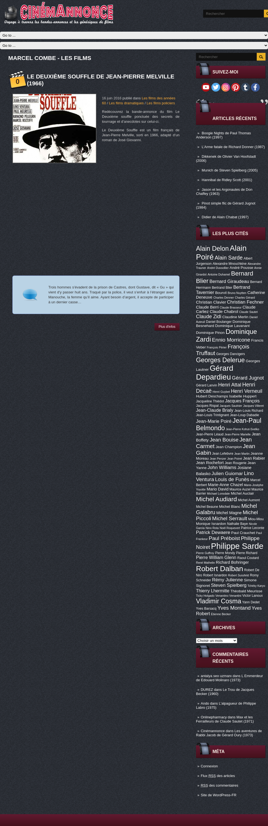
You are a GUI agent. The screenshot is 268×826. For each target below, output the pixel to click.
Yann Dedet (250, 602)
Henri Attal (229, 385)
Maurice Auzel (240, 489)
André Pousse (241, 268)
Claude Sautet (248, 312)
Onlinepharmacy (214, 717)
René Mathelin (205, 562)
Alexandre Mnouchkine (229, 264)
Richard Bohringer (232, 562)
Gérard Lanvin (206, 385)
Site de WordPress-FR (218, 795)
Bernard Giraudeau (229, 281)
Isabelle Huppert (242, 396)
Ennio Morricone (231, 340)
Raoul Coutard (248, 558)
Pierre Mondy (225, 553)
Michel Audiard (216, 499)
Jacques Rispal (207, 406)
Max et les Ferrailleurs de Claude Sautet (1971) (225, 719)
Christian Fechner (245, 302)
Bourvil (221, 293)
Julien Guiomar (227, 473)
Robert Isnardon (215, 575)
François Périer (216, 347)
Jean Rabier (254, 458)
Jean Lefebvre (222, 454)
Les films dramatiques (126, 103)
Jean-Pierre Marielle (238, 434)
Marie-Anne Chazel (225, 484)
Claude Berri (207, 307)
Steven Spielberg (229, 585)
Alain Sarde (229, 258)
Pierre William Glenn (216, 557)
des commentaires (219, 785)
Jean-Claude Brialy (214, 410)
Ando (205, 703)
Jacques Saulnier (231, 405)
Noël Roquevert (230, 528)
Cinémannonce (213, 731)
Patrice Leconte (252, 528)
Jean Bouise (224, 440)
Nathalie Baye (237, 524)
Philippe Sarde (237, 545)
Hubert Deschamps (212, 396)
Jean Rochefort (210, 462)
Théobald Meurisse (246, 591)
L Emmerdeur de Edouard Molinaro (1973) (229, 678)
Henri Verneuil (246, 391)
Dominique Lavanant (232, 326)
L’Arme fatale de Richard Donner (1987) (233, 147)
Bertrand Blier (222, 288)
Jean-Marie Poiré (213, 421)
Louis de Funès (232, 479)
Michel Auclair (242, 493)
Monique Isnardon (211, 524)
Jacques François (242, 400)
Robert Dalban (219, 569)
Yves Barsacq (206, 608)
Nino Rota (212, 528)
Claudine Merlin (235, 317)
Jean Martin (242, 453)
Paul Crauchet (243, 533)
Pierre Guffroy (205, 553)
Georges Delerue (220, 360)
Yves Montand (234, 608)
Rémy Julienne (227, 579)
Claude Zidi (208, 316)
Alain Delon (212, 248)
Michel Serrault (229, 518)
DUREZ (207, 690)
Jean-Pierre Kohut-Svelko (242, 429)
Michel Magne (229, 513)
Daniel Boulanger (218, 322)
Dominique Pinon (210, 333)
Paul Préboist (224, 538)
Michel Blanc (229, 507)
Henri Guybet (221, 391)
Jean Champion (228, 447)
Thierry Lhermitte (213, 590)
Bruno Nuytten (237, 293)
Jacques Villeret (253, 405)
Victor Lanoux (252, 596)
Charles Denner (223, 297)
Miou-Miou (256, 519)
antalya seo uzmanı (216, 676)
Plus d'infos (167, 327)
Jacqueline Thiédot (210, 401)
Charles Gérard (245, 297)
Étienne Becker (221, 614)
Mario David (217, 489)
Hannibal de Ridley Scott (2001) (227, 180)
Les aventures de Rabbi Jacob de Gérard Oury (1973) (229, 733)
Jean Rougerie (236, 463)
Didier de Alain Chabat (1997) (225, 217)
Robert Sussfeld (238, 575)
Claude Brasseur (230, 307)
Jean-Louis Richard (248, 411)
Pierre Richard (247, 553)
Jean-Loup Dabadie (244, 415)
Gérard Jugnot (248, 378)
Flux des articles (218, 776)
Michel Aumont (249, 500)
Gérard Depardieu (214, 372)
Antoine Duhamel (219, 274)
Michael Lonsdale (218, 493)
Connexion (209, 766)
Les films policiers (161, 103)
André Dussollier (218, 267)
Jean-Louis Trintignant (212, 415)
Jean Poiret (234, 458)
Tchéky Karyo (256, 585)
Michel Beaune (207, 507)
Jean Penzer (218, 458)
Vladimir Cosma (218, 601)
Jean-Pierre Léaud (209, 434)
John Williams (222, 467)
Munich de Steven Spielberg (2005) (230, 170)
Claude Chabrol (224, 311)
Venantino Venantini (228, 595)
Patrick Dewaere (213, 532)
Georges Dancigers (230, 354)
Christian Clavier (211, 302)
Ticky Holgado (205, 595)
